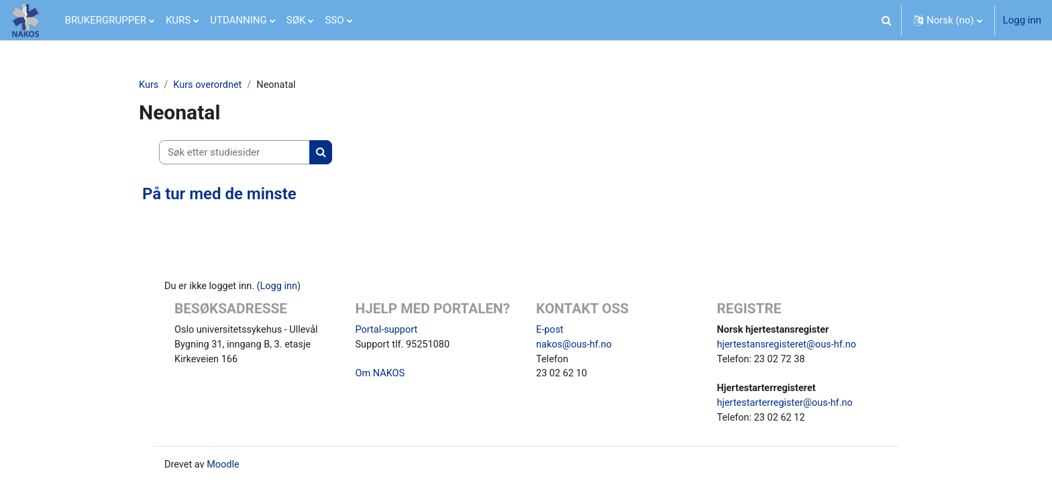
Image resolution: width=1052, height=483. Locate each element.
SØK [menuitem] (296, 20)
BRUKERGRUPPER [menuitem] (105, 20)
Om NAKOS (381, 374)
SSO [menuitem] (334, 20)
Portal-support (388, 329)
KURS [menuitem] (178, 20)
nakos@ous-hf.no (575, 344)
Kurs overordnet (210, 85)
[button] (887, 20)
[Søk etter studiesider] (234, 153)
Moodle (225, 468)
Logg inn (1022, 20)
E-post (550, 329)
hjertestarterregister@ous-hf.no (787, 404)
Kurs (149, 85)
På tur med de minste (219, 194)
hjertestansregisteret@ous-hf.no (789, 344)
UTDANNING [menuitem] (238, 20)
